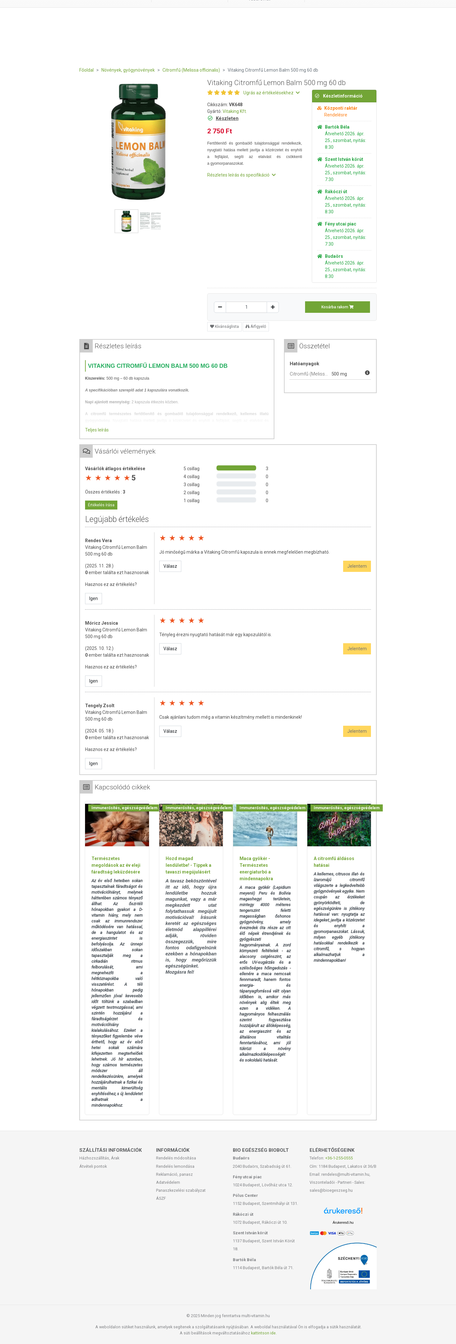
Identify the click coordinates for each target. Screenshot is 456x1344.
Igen (93, 598)
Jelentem (357, 566)
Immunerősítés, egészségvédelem (124, 808)
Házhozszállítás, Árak (99, 1158)
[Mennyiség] (246, 307)
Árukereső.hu (343, 1222)
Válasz (170, 566)
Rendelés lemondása (175, 1166)
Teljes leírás (97, 429)
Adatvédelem (168, 1182)
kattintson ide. (264, 1333)
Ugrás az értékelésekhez (271, 92)
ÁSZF (161, 1198)
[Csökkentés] (220, 307)
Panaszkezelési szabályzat (181, 1190)
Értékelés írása (101, 505)
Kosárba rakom (337, 307)
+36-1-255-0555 (339, 1158)
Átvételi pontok (93, 1166)
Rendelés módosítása (176, 1158)
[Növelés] (273, 307)
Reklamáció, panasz (174, 1174)
